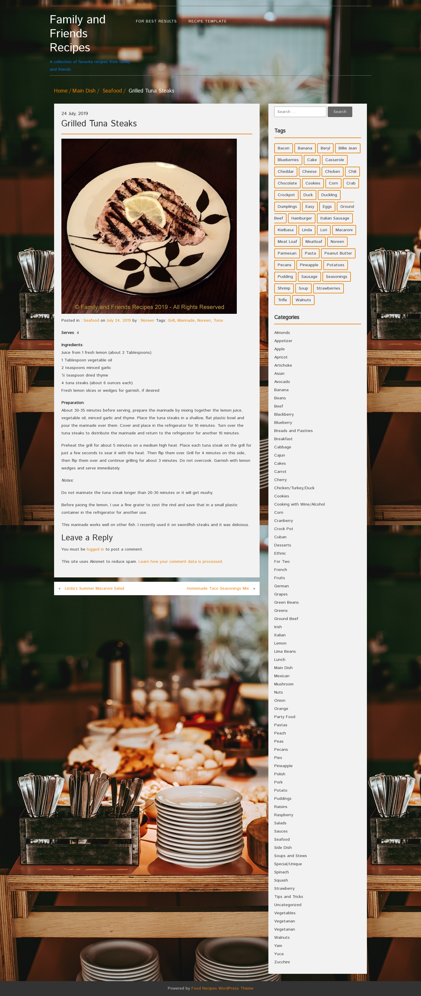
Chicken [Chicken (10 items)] (332, 172)
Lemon (280, 643)
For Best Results (156, 21)
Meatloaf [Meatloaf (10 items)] (314, 242)
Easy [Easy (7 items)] (310, 207)
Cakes (280, 463)
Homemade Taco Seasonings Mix (218, 588)
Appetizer (283, 341)
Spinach (281, 872)
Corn (278, 513)
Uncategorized (287, 905)
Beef (278, 406)
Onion (279, 701)
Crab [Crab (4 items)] (351, 183)
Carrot (280, 472)
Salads (280, 823)
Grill (171, 320)
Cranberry (283, 521)
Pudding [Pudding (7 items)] (285, 277)
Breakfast (283, 439)
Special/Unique (288, 864)
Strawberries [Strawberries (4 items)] (328, 288)
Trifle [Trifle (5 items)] (282, 300)
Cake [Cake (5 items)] (312, 160)
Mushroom (284, 684)
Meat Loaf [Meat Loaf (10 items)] (287, 242)
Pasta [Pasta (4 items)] (310, 253)
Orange (281, 709)
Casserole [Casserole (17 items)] (334, 160)
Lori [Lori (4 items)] (323, 230)
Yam (278, 946)
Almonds (282, 333)
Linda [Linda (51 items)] (307, 230)
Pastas (280, 725)
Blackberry (284, 414)
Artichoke (283, 365)
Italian (280, 635)
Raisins (280, 807)
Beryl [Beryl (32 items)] (325, 148)
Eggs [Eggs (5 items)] (327, 207)
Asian (279, 374)
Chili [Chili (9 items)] (352, 172)
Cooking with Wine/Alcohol (299, 504)
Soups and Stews (290, 856)
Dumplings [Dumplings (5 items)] (287, 207)
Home (61, 91)
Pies (278, 758)
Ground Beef (286, 619)
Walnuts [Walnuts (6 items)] (303, 300)
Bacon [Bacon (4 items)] (283, 148)
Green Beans (286, 602)
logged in (95, 549)
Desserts (282, 545)
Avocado (282, 382)
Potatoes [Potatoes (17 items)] (335, 265)
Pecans (281, 750)
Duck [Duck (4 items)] (308, 195)
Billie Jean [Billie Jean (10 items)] (348, 148)
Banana (281, 390)
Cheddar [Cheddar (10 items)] (286, 172)
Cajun (279, 455)
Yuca (279, 954)
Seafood (112, 91)
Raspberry (283, 815)
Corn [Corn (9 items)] (333, 183)
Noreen (147, 320)
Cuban (280, 537)
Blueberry (283, 423)
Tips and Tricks (288, 897)
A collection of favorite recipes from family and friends (90, 42)
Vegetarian (284, 921)
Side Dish (283, 848)
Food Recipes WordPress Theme (222, 988)
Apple (279, 349)
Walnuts (282, 938)
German (281, 586)
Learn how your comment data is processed (180, 562)
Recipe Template (208, 21)
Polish (279, 774)
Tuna (218, 320)
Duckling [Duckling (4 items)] (329, 195)
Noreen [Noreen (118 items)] (337, 242)
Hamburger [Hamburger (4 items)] (301, 218)
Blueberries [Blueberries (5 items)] (288, 160)
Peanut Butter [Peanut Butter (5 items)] (338, 253)
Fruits (279, 578)
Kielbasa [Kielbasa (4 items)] (286, 230)
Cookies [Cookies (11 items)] (313, 183)
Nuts (278, 692)
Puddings (282, 799)
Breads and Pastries (293, 431)
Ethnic (280, 553)
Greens (281, 611)
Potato (280, 790)
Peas (279, 741)
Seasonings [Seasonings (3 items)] (336, 277)
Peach (280, 733)
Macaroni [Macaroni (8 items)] (344, 230)
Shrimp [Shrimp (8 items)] (284, 288)
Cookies (281, 496)
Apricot (281, 357)
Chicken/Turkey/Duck (294, 488)
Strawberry (284, 888)
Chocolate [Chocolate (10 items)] (287, 183)
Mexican (281, 676)
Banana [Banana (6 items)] (305, 148)
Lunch (279, 660)
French (280, 570)
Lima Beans (285, 651)
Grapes (281, 594)
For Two (282, 562)
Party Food (284, 717)
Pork (278, 782)
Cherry (280, 480)
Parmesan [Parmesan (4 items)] (287, 253)
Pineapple (283, 766)
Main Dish (84, 91)
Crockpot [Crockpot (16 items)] (286, 195)
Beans (280, 398)
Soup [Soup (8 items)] (303, 288)
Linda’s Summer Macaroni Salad (94, 588)
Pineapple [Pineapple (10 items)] (309, 265)
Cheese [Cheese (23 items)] (309, 172)
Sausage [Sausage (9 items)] (309, 277)
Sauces (281, 831)
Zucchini (282, 962)
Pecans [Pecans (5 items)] (284, 265)
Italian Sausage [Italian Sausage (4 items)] (334, 218)
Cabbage (282, 447)
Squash (281, 880)
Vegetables (285, 913)
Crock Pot (283, 529)
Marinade (186, 320)
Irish (278, 627)
